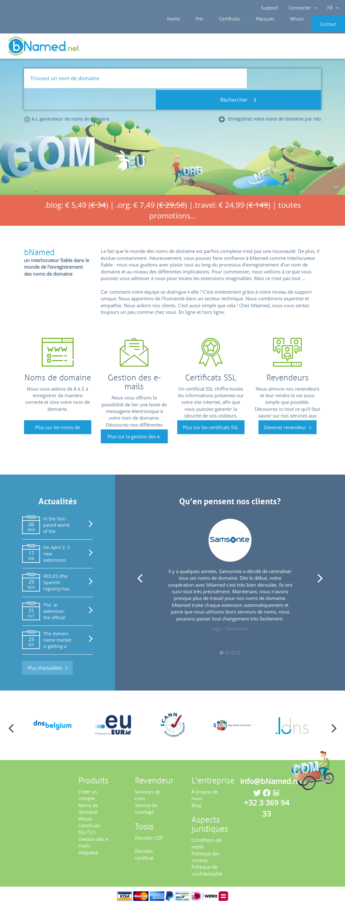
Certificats (218, 28)
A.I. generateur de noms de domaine (66, 102)
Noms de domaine (88, 812)
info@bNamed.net (272, 785)
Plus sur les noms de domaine (57, 433)
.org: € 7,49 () (151, 209)
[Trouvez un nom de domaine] (135, 82)
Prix (193, 28)
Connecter (302, 8)
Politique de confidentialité (206, 874)
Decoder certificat (144, 858)
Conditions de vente (206, 847)
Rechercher (284, 82)
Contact (319, 28)
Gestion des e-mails (93, 846)
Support (269, 8)
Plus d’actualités (44, 672)
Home (172, 28)
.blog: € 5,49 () (76, 209)
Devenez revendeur (285, 431)
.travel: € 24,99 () (231, 209)
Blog (196, 809)
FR (331, 8)
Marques (248, 28)
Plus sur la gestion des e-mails (134, 442)
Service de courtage (146, 812)
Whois (275, 28)
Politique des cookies (205, 860)
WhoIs (85, 823)
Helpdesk (88, 856)
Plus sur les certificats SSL (211, 431)
